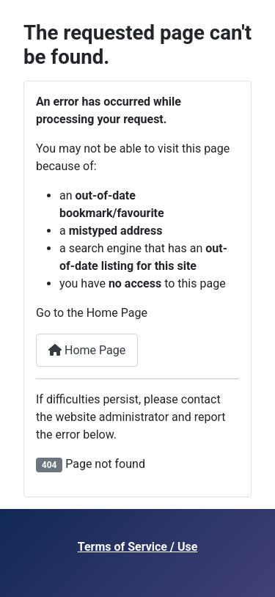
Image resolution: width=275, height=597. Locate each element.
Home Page (86, 350)
